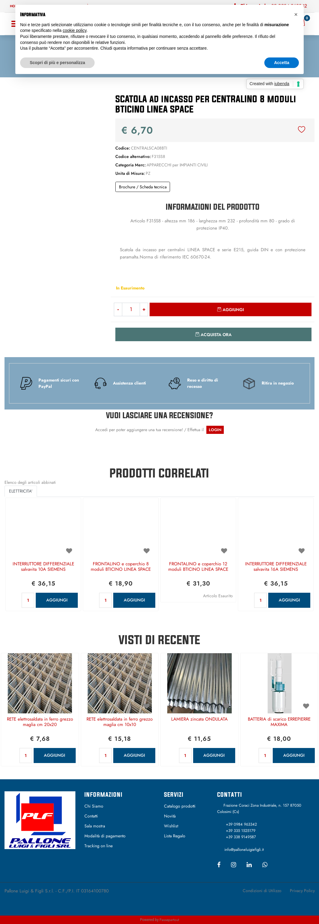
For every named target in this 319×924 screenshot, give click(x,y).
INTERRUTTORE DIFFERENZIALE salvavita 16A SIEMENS (276, 567)
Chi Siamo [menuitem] (93, 806)
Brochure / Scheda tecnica (143, 187)
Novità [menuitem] (170, 816)
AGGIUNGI (57, 600)
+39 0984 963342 (241, 824)
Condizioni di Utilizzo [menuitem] (262, 891)
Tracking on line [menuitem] (98, 846)
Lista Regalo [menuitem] (174, 836)
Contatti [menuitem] (91, 816)
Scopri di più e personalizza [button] (57, 62)
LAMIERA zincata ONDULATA (199, 719)
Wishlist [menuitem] (171, 826)
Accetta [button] (281, 62)
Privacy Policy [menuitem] (302, 891)
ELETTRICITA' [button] (20, 491)
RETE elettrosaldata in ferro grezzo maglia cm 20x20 (40, 722)
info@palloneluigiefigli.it (244, 849)
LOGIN (215, 430)
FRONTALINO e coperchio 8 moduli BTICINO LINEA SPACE (121, 567)
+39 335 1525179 (240, 830)
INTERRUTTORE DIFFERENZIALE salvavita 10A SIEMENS (43, 567)
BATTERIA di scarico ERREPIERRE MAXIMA (279, 722)
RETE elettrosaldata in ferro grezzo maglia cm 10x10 (120, 722)
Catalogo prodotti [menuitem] (180, 806)
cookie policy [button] (75, 30)
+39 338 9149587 (241, 837)
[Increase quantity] (144, 309)
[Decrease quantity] (118, 309)
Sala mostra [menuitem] (94, 826)
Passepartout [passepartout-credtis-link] (169, 919)
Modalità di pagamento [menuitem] (105, 836)
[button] (53, 139)
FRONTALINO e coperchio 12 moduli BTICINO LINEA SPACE (198, 567)
